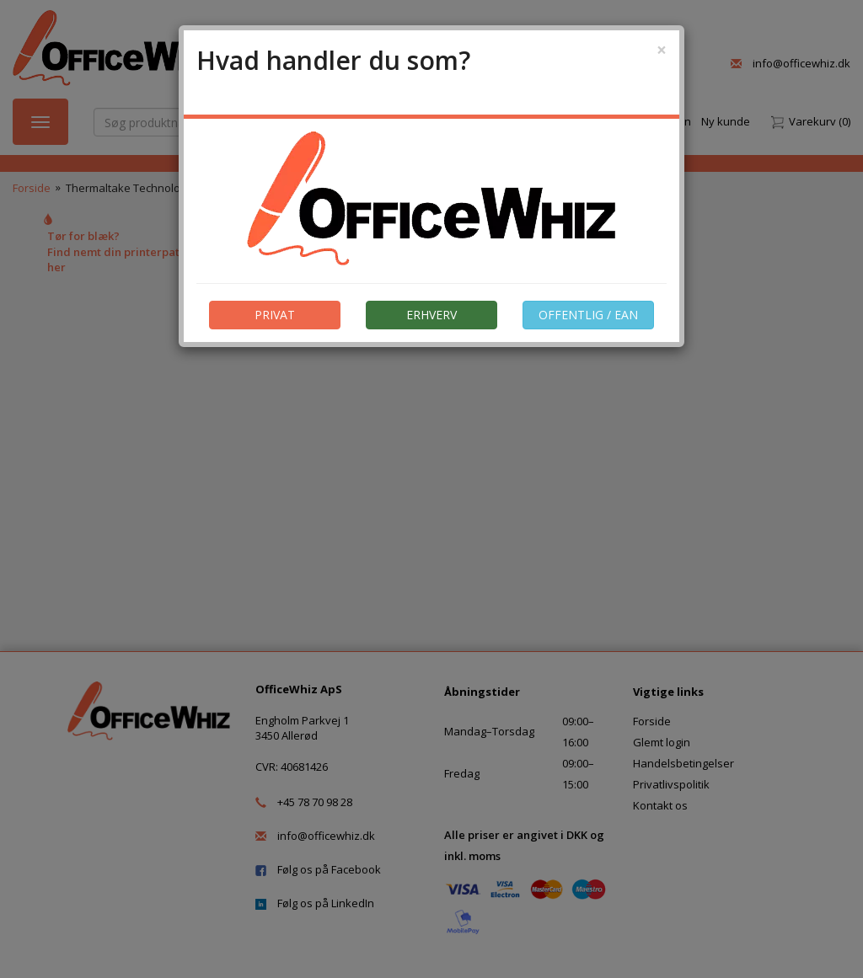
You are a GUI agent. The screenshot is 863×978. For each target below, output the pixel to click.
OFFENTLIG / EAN (588, 315)
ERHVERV (431, 315)
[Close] (662, 50)
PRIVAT (275, 315)
